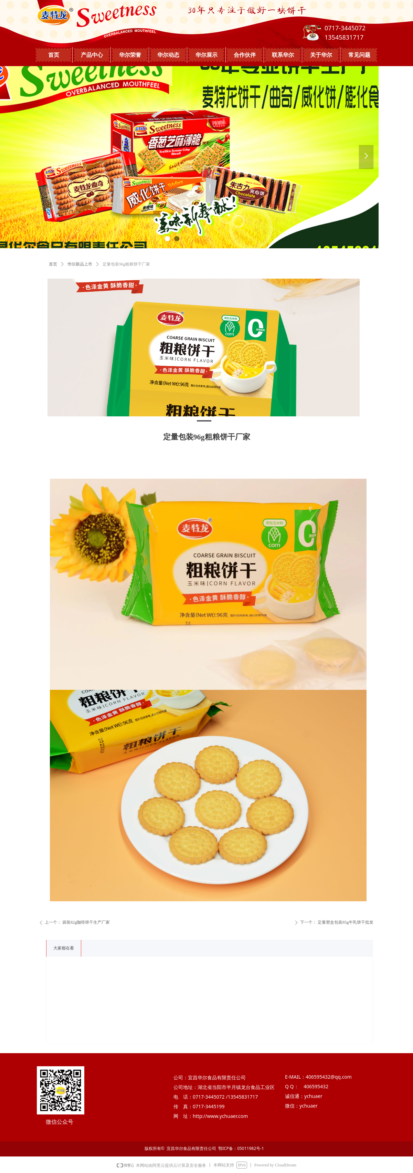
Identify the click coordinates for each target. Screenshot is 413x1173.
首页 (53, 264)
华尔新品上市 (79, 264)
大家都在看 (63, 948)
